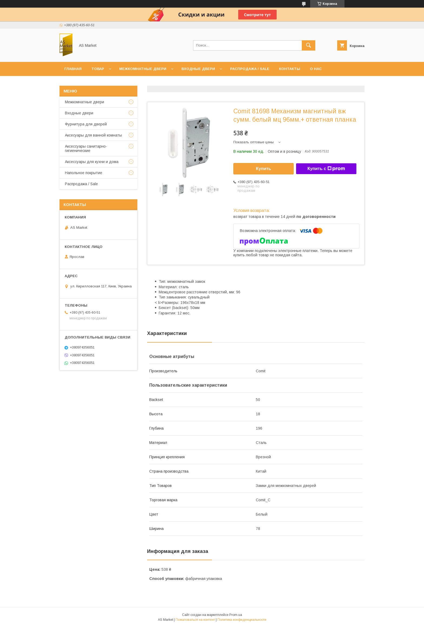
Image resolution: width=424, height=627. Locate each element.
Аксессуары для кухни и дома (91, 162)
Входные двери (198, 69)
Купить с (326, 168)
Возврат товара (131, 83)
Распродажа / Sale (249, 69)
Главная (73, 69)
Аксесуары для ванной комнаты (93, 135)
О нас (316, 69)
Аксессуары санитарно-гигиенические (86, 148)
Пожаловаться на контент (195, 620)
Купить (263, 168)
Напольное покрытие (83, 173)
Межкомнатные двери (142, 69)
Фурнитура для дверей (86, 124)
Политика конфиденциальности (241, 620)
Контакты (289, 69)
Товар (97, 69)
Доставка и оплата (84, 83)
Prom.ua (235, 615)
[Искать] (308, 45)
